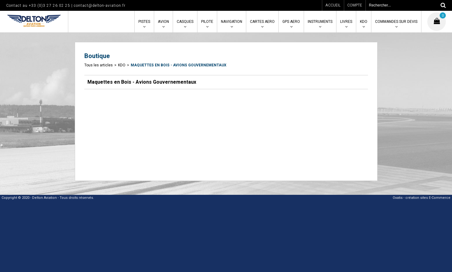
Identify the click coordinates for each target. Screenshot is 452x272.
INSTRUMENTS (320, 21)
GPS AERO (291, 21)
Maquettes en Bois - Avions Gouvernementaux (178, 65)
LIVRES (346, 21)
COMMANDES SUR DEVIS (396, 21)
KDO (363, 21)
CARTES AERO (262, 21)
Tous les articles (98, 65)
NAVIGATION (231, 21)
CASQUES (185, 21)
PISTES (144, 21)
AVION (163, 21)
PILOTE (207, 21)
